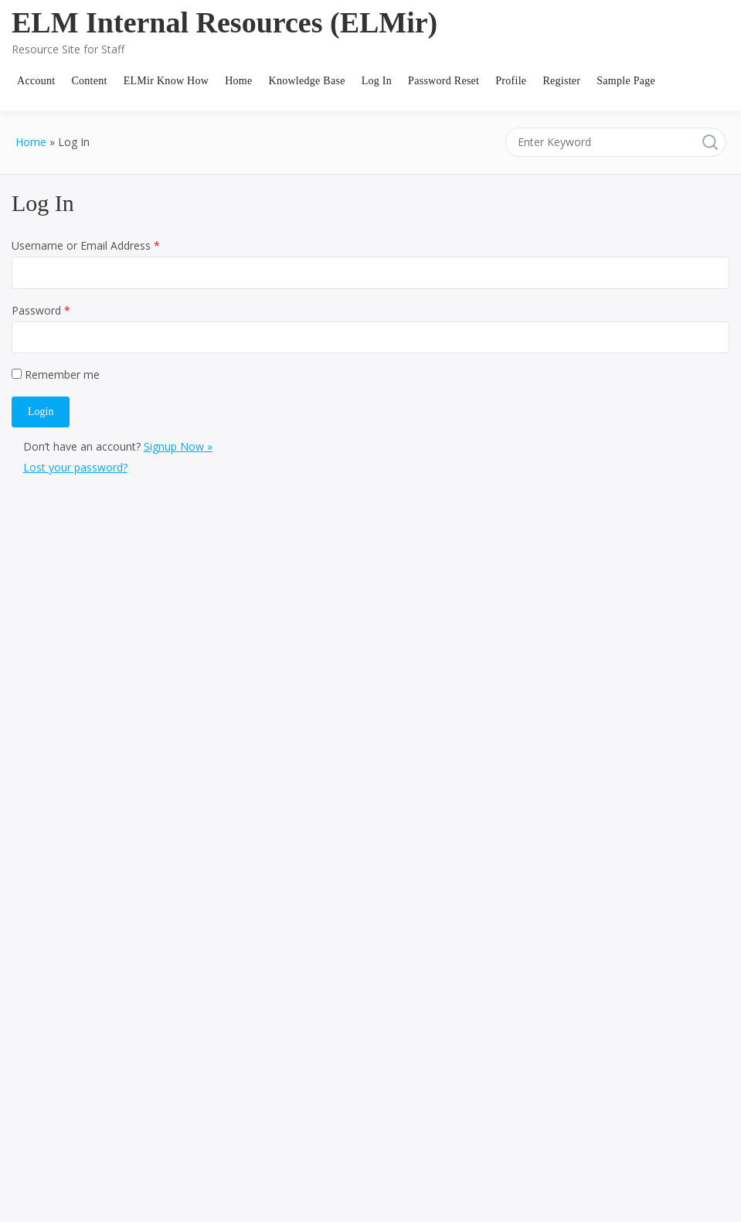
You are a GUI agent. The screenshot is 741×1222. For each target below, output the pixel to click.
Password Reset (443, 81)
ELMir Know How (166, 81)
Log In (377, 81)
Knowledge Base (307, 81)
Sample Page (626, 81)
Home (238, 81)
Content (89, 81)
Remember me (56, 374)
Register (561, 81)
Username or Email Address (86, 245)
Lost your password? (75, 467)
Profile (510, 81)
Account (36, 81)
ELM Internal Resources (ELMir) (224, 22)
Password (41, 310)
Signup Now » (178, 446)
